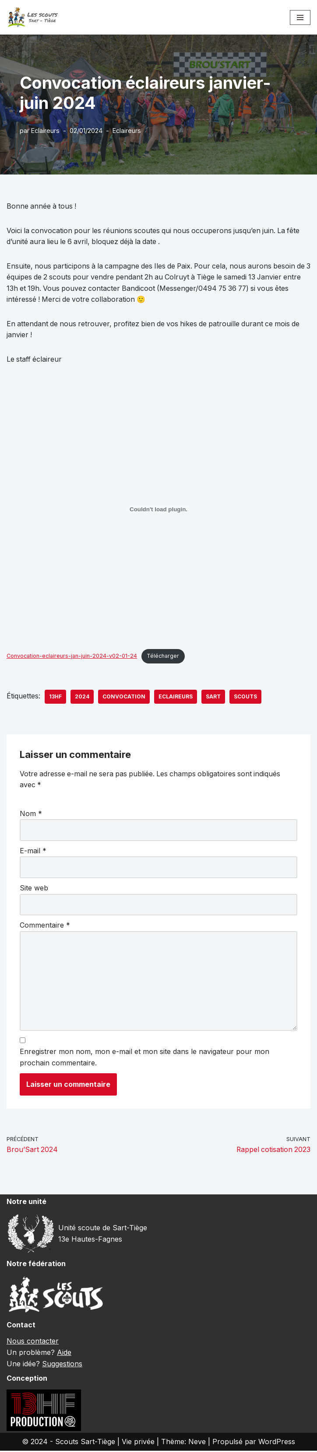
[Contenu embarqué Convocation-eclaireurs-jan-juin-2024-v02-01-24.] (158, 509)
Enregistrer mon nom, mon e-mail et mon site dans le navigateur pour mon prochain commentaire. (144, 1058)
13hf (55, 697)
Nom (31, 814)
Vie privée (138, 1442)
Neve (197, 1442)
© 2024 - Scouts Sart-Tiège (68, 1442)
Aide (64, 1353)
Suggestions (62, 1364)
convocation (123, 697)
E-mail (33, 851)
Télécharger (165, 656)
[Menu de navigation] (300, 17)
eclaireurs (175, 697)
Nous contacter (33, 1342)
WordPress (276, 1442)
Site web (34, 888)
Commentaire (45, 925)
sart (213, 697)
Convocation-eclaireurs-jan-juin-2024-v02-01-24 (73, 656)
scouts (245, 697)
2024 (82, 697)
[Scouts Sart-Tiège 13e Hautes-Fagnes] (33, 17)
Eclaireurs (45, 131)
